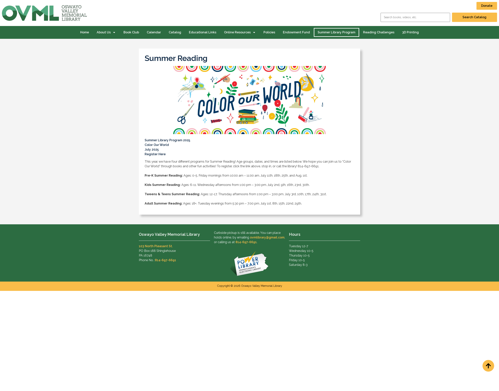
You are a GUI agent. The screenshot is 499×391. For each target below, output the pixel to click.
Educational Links (202, 32)
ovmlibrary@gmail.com (267, 237)
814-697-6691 (165, 260)
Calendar (154, 32)
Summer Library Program (336, 32)
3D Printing (410, 32)
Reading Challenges (378, 32)
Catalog (175, 32)
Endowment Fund (296, 32)
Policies (269, 32)
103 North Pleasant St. (156, 246)
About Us (106, 32)
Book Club (131, 32)
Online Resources (240, 32)
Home (84, 32)
